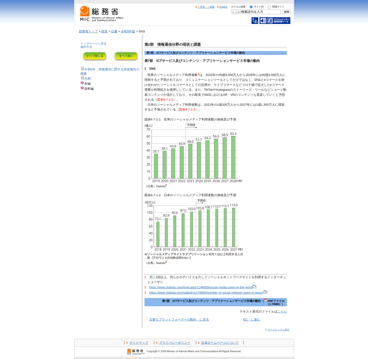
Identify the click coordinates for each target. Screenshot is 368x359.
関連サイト (278, 6)
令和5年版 (128, 31)
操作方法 (86, 46)
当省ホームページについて (220, 342)
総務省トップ (88, 31)
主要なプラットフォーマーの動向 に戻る (179, 319)
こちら (282, 311)
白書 (114, 31)
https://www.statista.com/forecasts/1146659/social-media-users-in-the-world (202, 287)
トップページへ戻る (93, 43)
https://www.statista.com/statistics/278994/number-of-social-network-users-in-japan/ (208, 292)
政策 (104, 31)
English (223, 7)
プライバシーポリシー (174, 342)
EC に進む (251, 319)
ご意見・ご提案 (206, 7)
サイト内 (259, 6)
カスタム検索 (238, 6)
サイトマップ (138, 342)
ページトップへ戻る (278, 329)
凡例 (87, 78)
